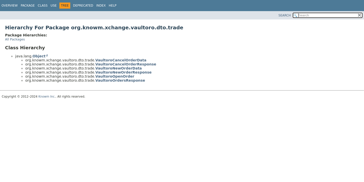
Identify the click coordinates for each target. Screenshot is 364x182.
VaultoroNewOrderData (118, 68)
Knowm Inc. (47, 96)
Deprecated (83, 5)
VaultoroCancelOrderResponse (125, 64)
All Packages (15, 39)
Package (28, 5)
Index (101, 5)
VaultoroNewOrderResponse (123, 72)
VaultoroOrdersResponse (120, 80)
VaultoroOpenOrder (114, 76)
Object (38, 56)
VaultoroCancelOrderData (120, 60)
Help (113, 5)
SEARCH (285, 15)
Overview (10, 5)
